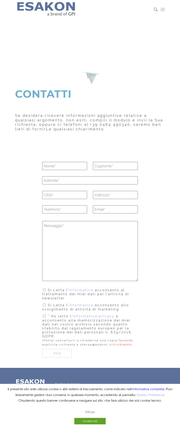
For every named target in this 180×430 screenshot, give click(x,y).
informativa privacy (93, 316)
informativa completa (148, 389)
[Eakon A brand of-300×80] (46, 9)
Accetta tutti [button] (90, 421)
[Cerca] (154, 9)
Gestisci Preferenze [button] (150, 395)
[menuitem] (154, 9)
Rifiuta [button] (90, 412)
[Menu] (163, 9)
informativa (81, 290)
